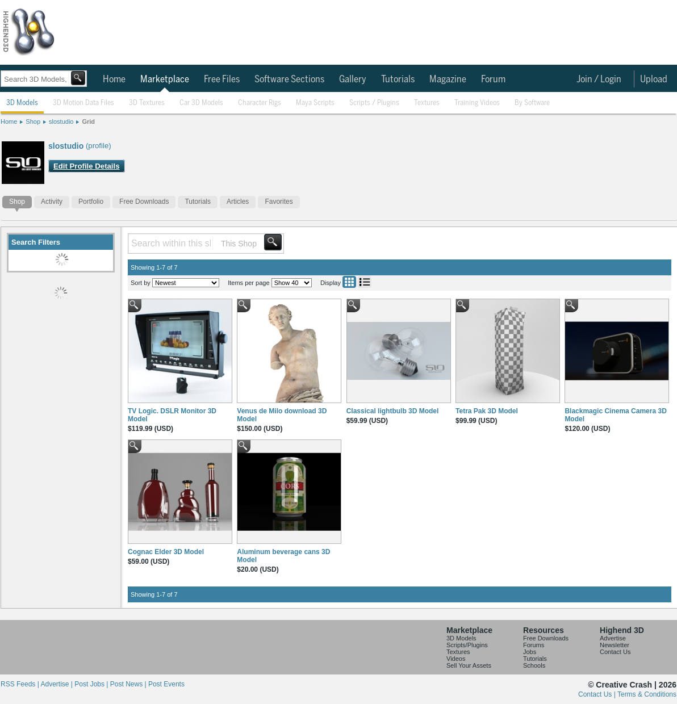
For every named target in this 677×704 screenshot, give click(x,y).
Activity (51, 202)
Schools (534, 665)
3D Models (22, 103)
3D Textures (147, 103)
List (364, 282)
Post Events (166, 684)
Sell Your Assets (468, 665)
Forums (533, 645)
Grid (88, 121)
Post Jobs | (92, 684)
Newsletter (614, 645)
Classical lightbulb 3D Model (392, 411)
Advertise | (57, 684)
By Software (532, 103)
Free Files (222, 79)
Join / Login (598, 79)
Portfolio (90, 202)
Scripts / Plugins (374, 103)
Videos (455, 658)
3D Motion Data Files (83, 103)
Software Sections (289, 79)
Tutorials (398, 79)
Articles (238, 202)
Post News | (129, 684)
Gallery (352, 79)
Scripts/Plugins (467, 645)
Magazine (447, 79)
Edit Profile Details (86, 166)
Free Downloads (144, 202)
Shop (33, 121)
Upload (653, 79)
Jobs (529, 651)
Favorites (278, 202)
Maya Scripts (315, 103)
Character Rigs (259, 103)
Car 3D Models (201, 103)
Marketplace (164, 79)
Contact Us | (597, 694)
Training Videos (477, 103)
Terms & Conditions (646, 694)
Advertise (613, 638)
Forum (493, 79)
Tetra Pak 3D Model (486, 411)
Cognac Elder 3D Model (166, 552)
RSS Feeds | (20, 684)
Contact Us (615, 651)
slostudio (61, 121)
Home (114, 79)
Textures (427, 103)
